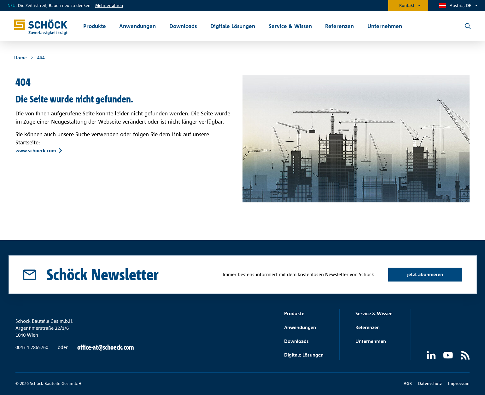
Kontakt (406, 5)
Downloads (296, 341)
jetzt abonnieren (425, 274)
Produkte (294, 314)
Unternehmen (370, 341)
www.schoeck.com (35, 151)
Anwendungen (300, 327)
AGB (408, 383)
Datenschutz (430, 383)
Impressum (459, 383)
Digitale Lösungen (304, 355)
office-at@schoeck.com (105, 347)
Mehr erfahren (109, 5)
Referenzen (367, 327)
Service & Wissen (374, 314)
